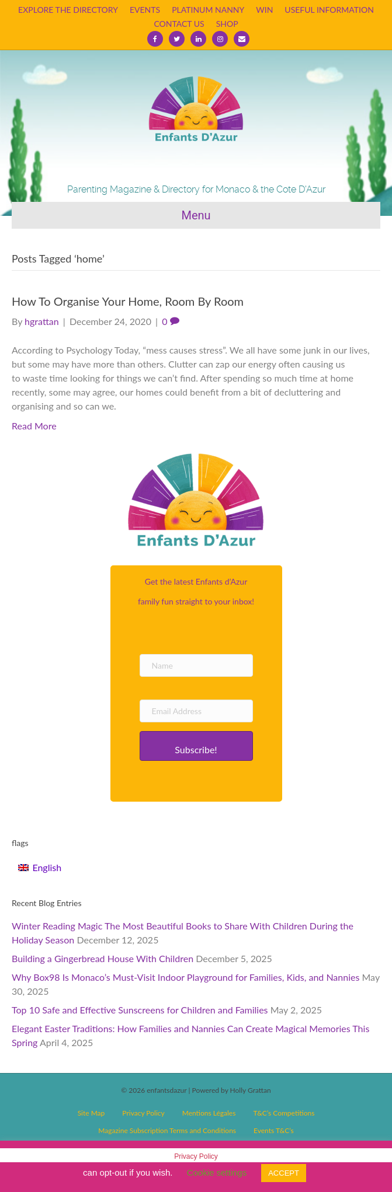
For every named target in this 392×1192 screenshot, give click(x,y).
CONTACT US (179, 24)
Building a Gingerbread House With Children (102, 958)
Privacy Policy (143, 1113)
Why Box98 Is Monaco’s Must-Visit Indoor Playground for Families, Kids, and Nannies (185, 977)
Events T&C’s (274, 1130)
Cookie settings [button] (217, 1172)
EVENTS (145, 10)
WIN (264, 10)
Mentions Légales (209, 1113)
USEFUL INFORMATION (329, 10)
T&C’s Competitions (283, 1113)
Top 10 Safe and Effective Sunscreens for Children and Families (140, 1009)
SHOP (227, 24)
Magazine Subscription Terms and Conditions (167, 1130)
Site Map (91, 1113)
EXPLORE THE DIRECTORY (68, 10)
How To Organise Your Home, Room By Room (128, 301)
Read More (34, 425)
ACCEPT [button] (283, 1173)
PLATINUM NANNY (208, 10)
